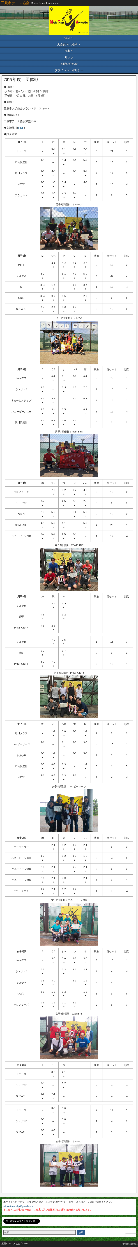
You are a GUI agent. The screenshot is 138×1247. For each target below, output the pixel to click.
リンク (69, 57)
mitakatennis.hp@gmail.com (18, 1206)
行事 (67, 51)
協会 (67, 38)
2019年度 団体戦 (21, 79)
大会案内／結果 (67, 44)
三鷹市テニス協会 (15, 3)
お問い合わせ (69, 64)
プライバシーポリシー (69, 70)
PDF (21, 127)
